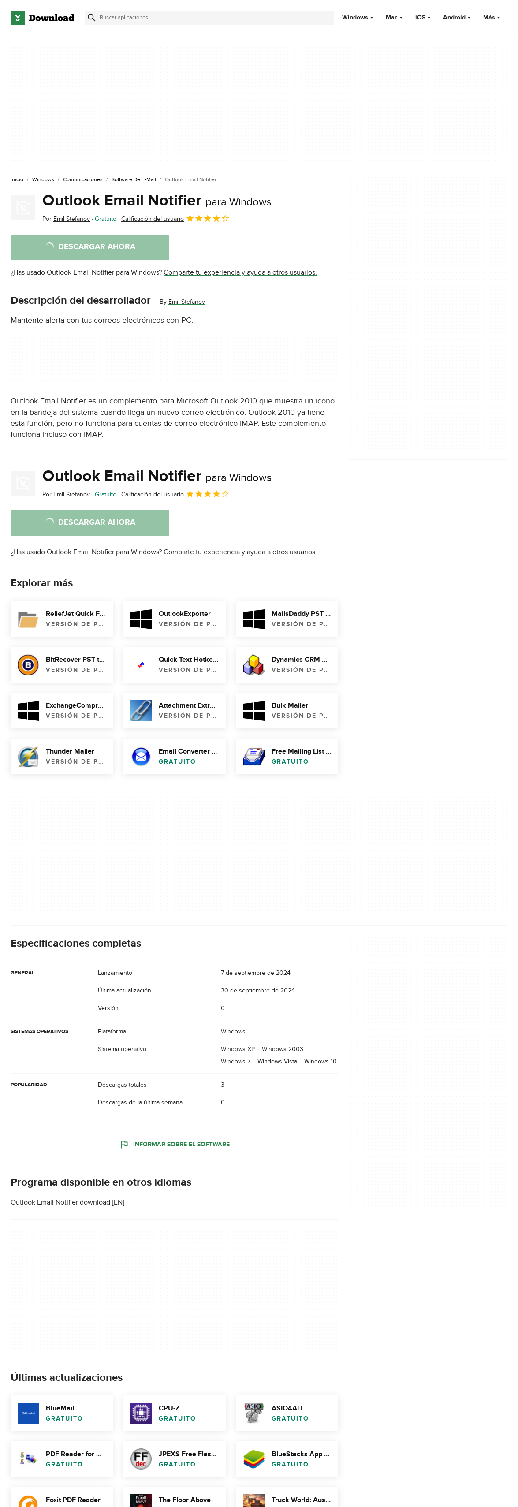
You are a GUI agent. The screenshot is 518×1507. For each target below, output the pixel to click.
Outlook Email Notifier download (60, 1202)
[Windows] (43, 179)
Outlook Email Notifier (157, 200)
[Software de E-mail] (134, 179)
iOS (420, 18)
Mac (392, 18)
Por (66, 219)
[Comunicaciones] (83, 179)
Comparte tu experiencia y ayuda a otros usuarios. (240, 272)
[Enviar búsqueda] (92, 18)
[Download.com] (42, 18)
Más (492, 17)
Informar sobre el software (174, 1144)
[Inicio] (17, 179)
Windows (355, 18)
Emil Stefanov (186, 302)
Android (454, 18)
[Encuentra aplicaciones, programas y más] (209, 18)
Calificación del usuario (175, 218)
